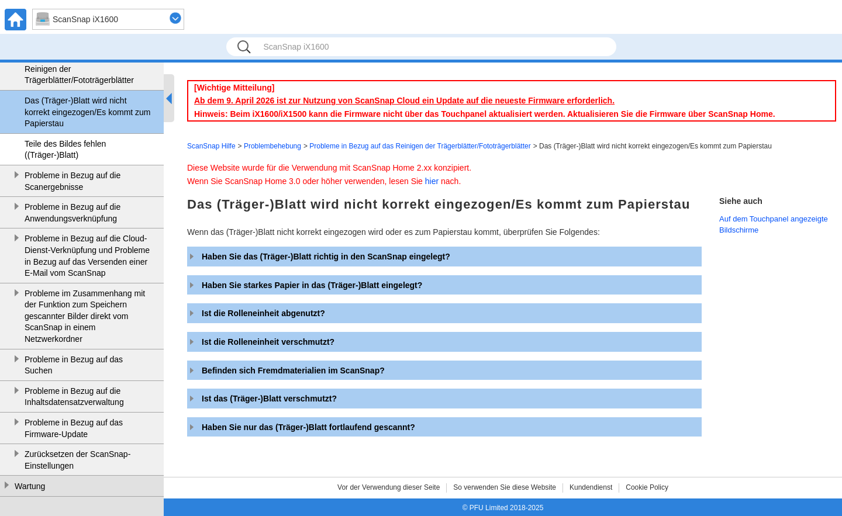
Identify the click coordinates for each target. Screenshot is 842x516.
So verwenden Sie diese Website (504, 487)
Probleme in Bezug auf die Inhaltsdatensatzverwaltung (74, 396)
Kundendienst (591, 487)
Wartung (30, 486)
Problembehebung (272, 146)
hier (432, 181)
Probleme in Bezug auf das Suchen (74, 365)
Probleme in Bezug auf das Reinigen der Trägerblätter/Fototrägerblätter (79, 69)
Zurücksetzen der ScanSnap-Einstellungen (77, 459)
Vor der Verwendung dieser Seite (388, 487)
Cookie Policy (647, 487)
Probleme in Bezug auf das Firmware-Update (74, 428)
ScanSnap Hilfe (211, 146)
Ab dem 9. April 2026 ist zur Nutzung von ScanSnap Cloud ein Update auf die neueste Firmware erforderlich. (404, 100)
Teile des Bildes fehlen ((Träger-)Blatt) (65, 149)
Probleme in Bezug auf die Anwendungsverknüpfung (72, 212)
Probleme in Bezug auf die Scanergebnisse (72, 181)
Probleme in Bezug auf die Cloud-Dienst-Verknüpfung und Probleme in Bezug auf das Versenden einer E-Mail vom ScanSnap (87, 256)
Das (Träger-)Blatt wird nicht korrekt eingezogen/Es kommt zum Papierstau (88, 112)
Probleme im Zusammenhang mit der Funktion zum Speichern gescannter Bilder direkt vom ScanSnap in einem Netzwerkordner (85, 316)
